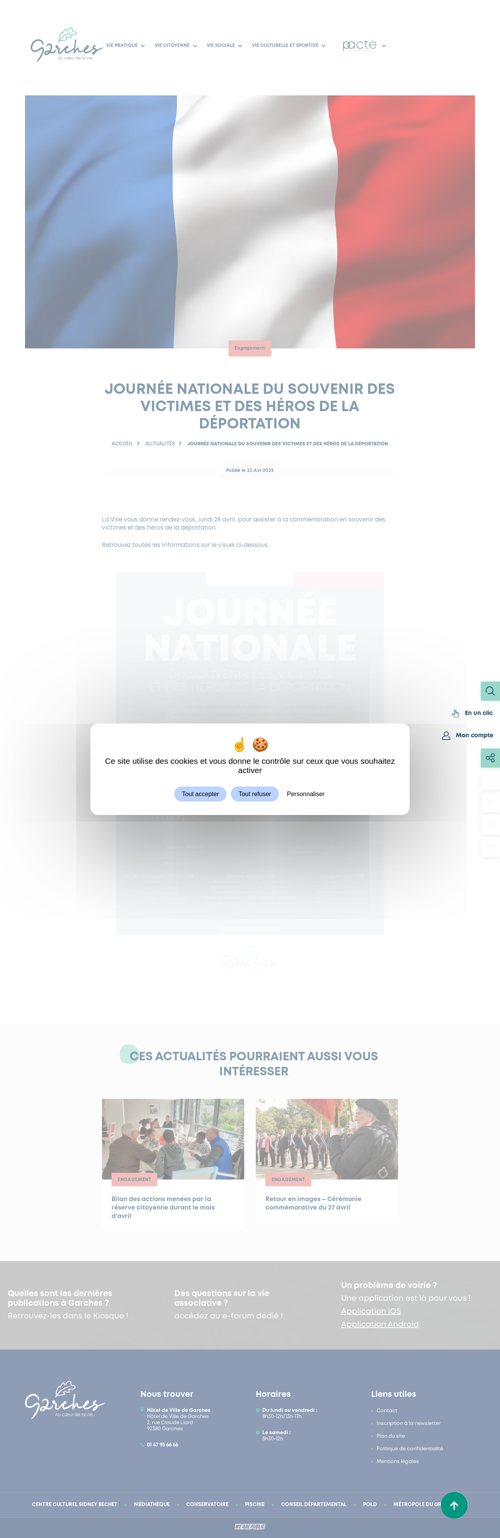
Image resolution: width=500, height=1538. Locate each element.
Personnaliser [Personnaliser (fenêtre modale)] (306, 793)
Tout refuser (254, 793)
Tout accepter (200, 793)
